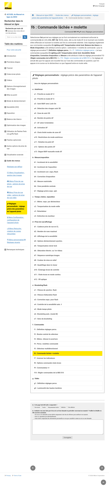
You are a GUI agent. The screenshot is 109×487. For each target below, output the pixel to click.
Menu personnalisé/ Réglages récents (16, 241)
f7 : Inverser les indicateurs (44, 358)
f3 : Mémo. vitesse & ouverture (46, 339)
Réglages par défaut (14, 167)
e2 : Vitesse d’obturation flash (45, 295)
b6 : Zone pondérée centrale (45, 186)
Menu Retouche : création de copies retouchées (14, 231)
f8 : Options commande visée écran (47, 363)
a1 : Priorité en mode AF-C (44, 94)
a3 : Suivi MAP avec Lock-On (45, 104)
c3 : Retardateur (40, 211)
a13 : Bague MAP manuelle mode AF (48, 152)
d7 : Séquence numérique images (47, 255)
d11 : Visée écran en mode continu (47, 275)
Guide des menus (62, 15)
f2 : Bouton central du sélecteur (46, 334)
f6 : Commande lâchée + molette (46, 353)
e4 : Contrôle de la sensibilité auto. (48, 304)
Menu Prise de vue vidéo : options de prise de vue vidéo (15, 195)
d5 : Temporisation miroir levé (45, 246)
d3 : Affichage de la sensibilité (45, 236)
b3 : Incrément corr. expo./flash (46, 172)
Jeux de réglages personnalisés (46, 83)
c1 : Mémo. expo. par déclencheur (47, 202)
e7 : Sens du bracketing (43, 319)
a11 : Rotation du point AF (44, 142)
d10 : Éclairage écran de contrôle (46, 270)
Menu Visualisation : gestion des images (16, 174)
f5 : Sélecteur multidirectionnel (46, 349)
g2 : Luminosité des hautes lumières (48, 388)
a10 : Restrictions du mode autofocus (48, 137)
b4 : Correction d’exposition (44, 177)
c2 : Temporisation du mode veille (47, 206)
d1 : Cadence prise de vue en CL (46, 227)
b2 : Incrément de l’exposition (45, 167)
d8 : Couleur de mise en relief (45, 260)
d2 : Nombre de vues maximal (45, 231)
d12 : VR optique (40, 279)
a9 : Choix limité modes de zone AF (47, 132)
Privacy (8, 475)
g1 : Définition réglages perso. (45, 383)
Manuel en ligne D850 (44, 15)
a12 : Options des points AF (44, 147)
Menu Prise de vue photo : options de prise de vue (16, 184)
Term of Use (17, 475)
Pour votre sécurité (14, 50)
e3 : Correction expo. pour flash (46, 300)
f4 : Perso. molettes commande (46, 344)
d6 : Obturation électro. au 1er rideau (48, 251)
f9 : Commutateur (41, 368)
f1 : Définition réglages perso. (84, 50)
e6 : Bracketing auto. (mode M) (46, 314)
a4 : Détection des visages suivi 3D (47, 108)
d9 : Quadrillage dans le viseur (45, 265)
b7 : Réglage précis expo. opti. (45, 191)
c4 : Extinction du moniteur (44, 216)
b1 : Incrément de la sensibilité (46, 162)
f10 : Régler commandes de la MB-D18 (74, 58)
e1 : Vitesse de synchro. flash (45, 290)
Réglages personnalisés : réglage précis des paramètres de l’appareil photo (16, 207)
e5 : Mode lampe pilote (43, 309)
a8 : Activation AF (41, 128)
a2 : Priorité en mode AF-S (44, 99)
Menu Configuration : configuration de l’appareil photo (15, 220)
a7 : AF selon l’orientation (44, 123)
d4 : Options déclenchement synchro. (48, 241)
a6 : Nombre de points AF (44, 118)
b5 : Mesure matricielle (43, 181)
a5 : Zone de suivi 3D (42, 113)
